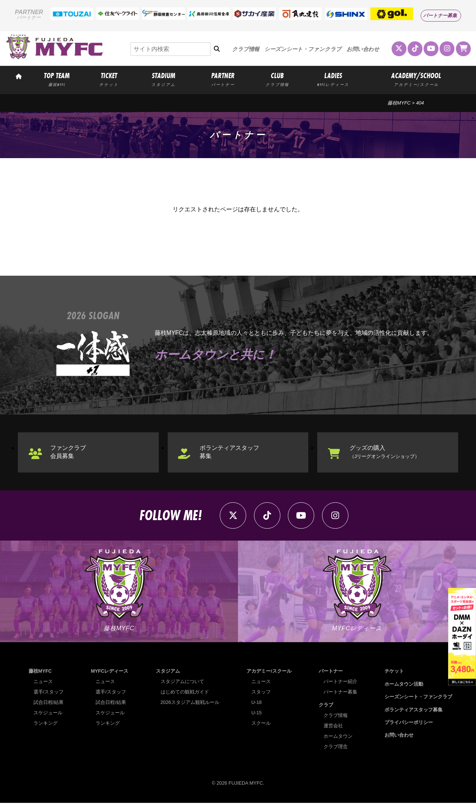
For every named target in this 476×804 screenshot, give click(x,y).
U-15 (256, 714)
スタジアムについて (182, 683)
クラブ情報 (245, 49)
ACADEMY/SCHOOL (416, 79)
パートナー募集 (440, 15)
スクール (261, 724)
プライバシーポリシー (409, 723)
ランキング (45, 724)
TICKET (109, 79)
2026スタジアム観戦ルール (190, 704)
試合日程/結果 (48, 704)
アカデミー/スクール (269, 672)
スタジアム (168, 672)
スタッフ (261, 693)
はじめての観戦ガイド (185, 693)
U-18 (256, 704)
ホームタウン (338, 737)
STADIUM (163, 79)
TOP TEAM (57, 79)
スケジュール (47, 714)
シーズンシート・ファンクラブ (302, 49)
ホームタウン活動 (404, 685)
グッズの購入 (385, 452)
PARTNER (223, 79)
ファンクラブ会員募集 (68, 452)
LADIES (333, 79)
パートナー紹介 (340, 683)
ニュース (43, 683)
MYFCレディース (109, 672)
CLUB (277, 79)
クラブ (326, 706)
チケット (394, 672)
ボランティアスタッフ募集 (230, 452)
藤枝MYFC (399, 103)
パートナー (331, 672)
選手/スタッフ (48, 693)
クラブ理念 (336, 747)
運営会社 (333, 727)
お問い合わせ (363, 49)
